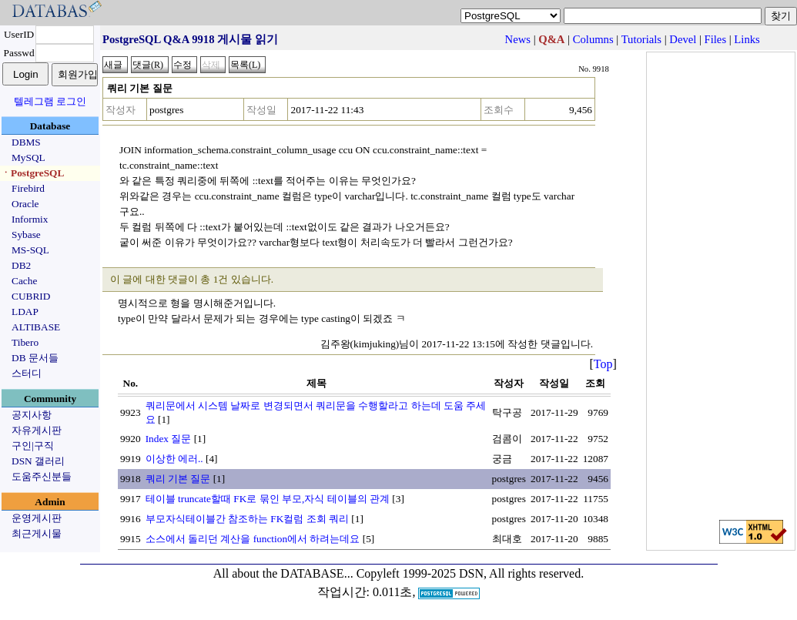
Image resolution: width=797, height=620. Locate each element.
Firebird (28, 188)
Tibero (25, 342)
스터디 (27, 373)
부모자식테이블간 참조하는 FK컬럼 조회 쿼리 (247, 518)
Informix (30, 219)
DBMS (26, 142)
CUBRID (31, 296)
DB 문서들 (35, 358)
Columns (593, 39)
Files (716, 39)
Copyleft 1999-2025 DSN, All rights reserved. (470, 573)
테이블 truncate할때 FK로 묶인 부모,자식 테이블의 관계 (268, 498)
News (518, 39)
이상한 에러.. (174, 458)
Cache (24, 281)
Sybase (26, 234)
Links (746, 39)
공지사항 (32, 415)
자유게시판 (37, 430)
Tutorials (641, 39)
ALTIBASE (36, 327)
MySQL (28, 157)
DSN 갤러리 (38, 461)
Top (603, 363)
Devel (682, 39)
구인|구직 (33, 445)
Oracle (25, 203)
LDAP (25, 311)
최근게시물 (37, 533)
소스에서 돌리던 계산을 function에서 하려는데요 (253, 539)
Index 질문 (169, 438)
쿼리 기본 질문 (178, 478)
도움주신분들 (42, 476)
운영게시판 (37, 518)
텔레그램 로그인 (50, 101)
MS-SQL (30, 250)
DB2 (21, 265)
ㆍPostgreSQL (32, 173)
